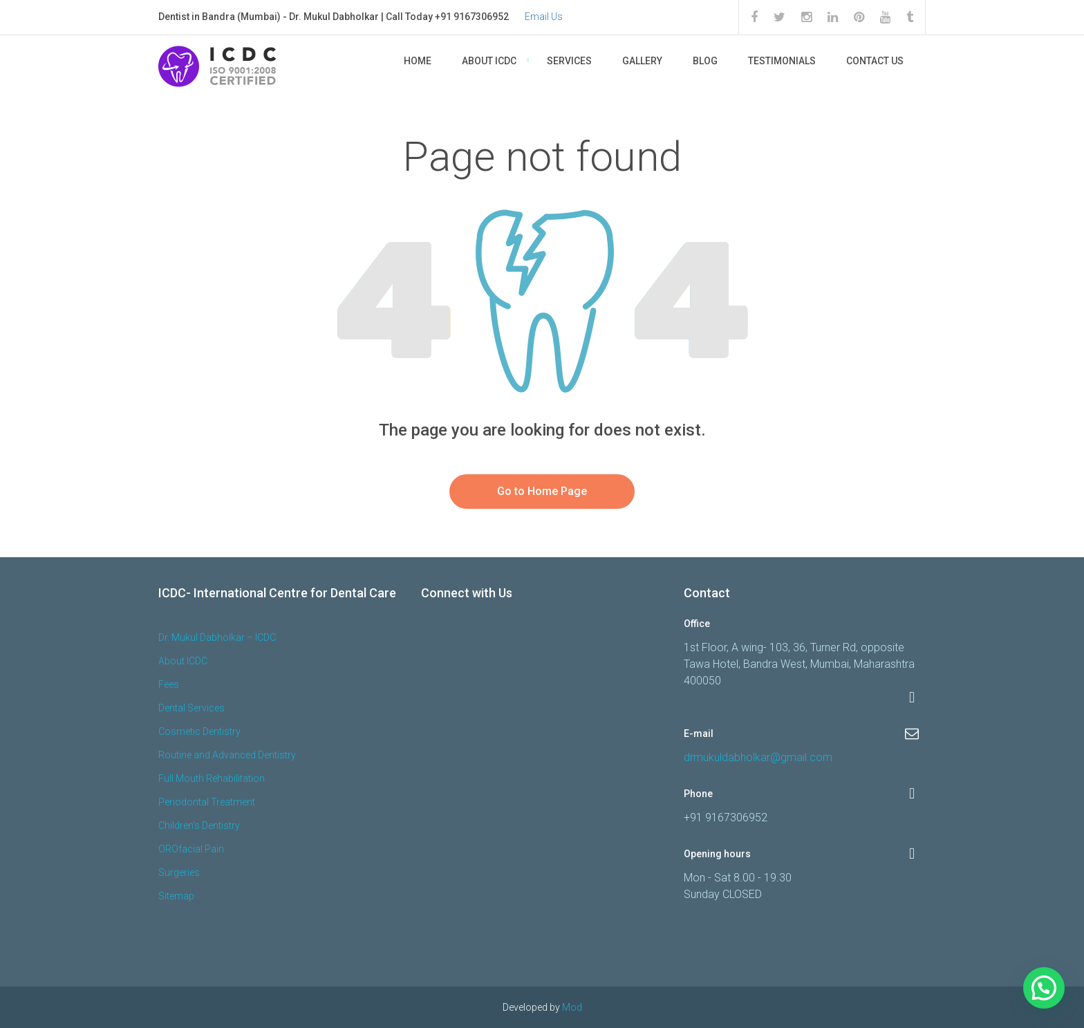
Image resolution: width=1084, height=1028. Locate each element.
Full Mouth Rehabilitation (211, 778)
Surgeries (179, 872)
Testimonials (782, 60)
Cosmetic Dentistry (199, 731)
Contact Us (875, 60)
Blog (705, 60)
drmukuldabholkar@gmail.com (758, 757)
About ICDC (489, 60)
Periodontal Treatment (206, 801)
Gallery (642, 60)
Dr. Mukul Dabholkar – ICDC (217, 637)
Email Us (544, 16)
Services (569, 60)
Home (417, 60)
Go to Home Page (542, 491)
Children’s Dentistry (199, 825)
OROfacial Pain (191, 848)
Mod (572, 1007)
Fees (168, 684)
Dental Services (191, 707)
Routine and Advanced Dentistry (227, 754)
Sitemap (176, 895)
